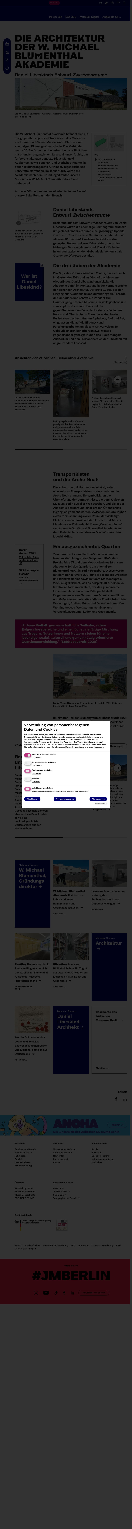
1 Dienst (36, 781)
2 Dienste (36, 758)
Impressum (99, 747)
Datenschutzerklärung (74, 747)
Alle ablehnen (32, 799)
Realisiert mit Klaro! (101, 803)
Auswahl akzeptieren (65, 799)
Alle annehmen (98, 799)
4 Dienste (37, 766)
